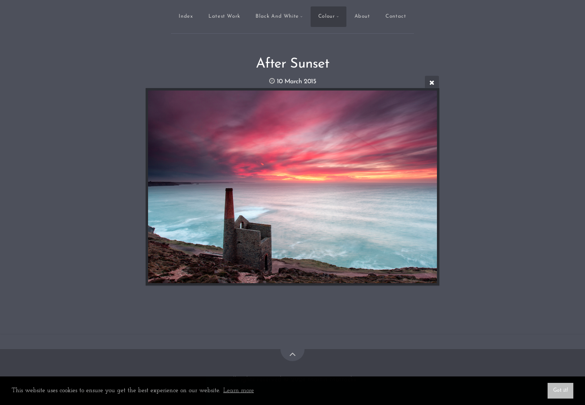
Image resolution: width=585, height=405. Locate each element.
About (362, 16)
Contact (395, 16)
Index (186, 16)
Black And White (277, 16)
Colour (326, 16)
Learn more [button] (238, 390)
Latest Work (224, 16)
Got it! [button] (560, 390)
